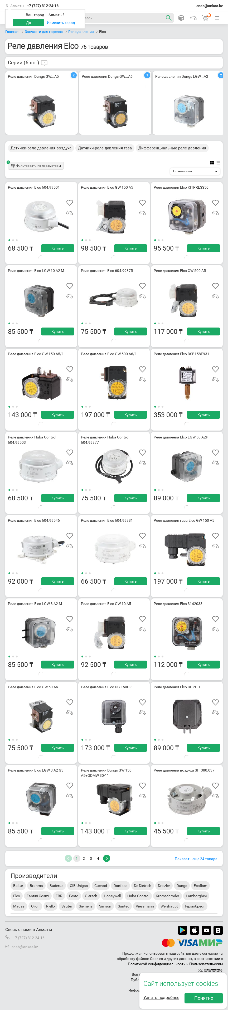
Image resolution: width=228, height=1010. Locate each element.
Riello (50, 906)
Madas (19, 906)
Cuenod (100, 886)
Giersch (91, 896)
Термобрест (195, 906)
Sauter (66, 906)
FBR (59, 896)
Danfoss (120, 886)
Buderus (56, 886)
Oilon (35, 906)
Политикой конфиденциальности (157, 964)
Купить (57, 248)
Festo (73, 896)
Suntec (123, 906)
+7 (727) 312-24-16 (43, 6)
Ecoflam (200, 886)
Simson (105, 906)
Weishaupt (169, 906)
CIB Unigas (79, 886)
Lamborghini (196, 896)
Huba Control (138, 896)
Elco (16, 896)
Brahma (36, 886)
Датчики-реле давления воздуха (41, 148)
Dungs (182, 886)
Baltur (18, 886)
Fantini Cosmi (38, 896)
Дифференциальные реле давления (172, 148)
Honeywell (112, 896)
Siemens (86, 906)
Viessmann (145, 906)
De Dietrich (142, 886)
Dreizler (164, 886)
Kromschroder (167, 896)
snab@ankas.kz (209, 6)
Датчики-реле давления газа (105, 148)
